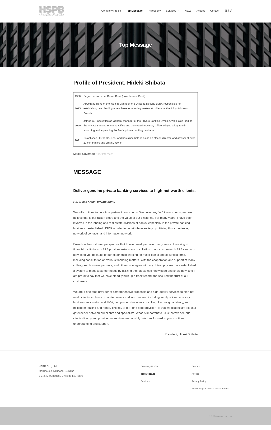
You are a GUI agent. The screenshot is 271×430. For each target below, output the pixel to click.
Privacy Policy (200, 381)
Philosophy (154, 10)
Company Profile (111, 10)
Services (171, 10)
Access (201, 10)
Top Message (134, 10)
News (188, 10)
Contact (214, 10)
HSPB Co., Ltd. (223, 421)
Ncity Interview (105, 154)
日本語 (228, 10)
